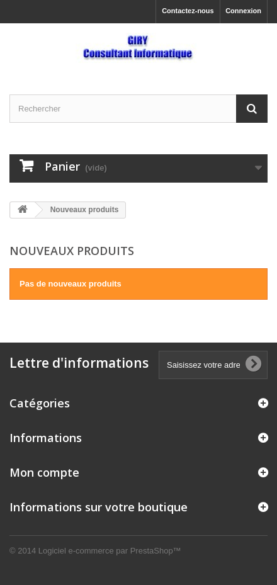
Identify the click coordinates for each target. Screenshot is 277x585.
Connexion (243, 10)
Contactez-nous (188, 10)
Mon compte (44, 472)
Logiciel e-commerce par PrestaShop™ (109, 550)
